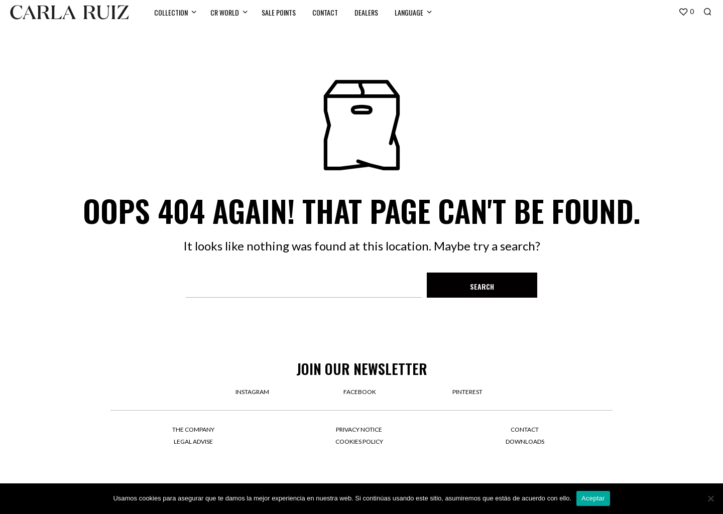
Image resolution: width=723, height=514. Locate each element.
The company (193, 429)
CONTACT (325, 12)
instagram (252, 392)
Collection (171, 12)
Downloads (525, 441)
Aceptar (593, 498)
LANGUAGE (409, 12)
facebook (359, 392)
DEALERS (366, 12)
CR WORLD (224, 12)
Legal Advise (193, 441)
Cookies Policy (359, 441)
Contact (525, 429)
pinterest (467, 392)
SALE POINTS (279, 12)
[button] (686, 12)
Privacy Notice (359, 429)
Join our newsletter (361, 368)
